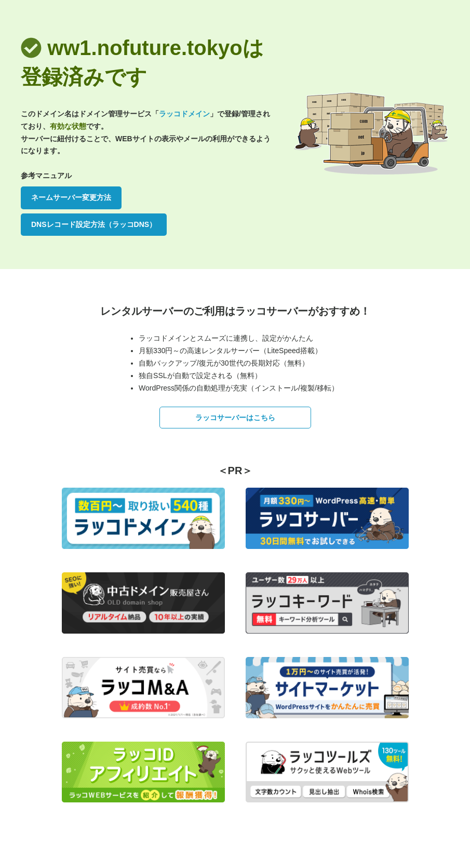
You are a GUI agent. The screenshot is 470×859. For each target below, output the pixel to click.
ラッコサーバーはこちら (235, 417)
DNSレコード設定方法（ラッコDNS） (93, 224)
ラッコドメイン (184, 114)
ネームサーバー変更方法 (71, 197)
